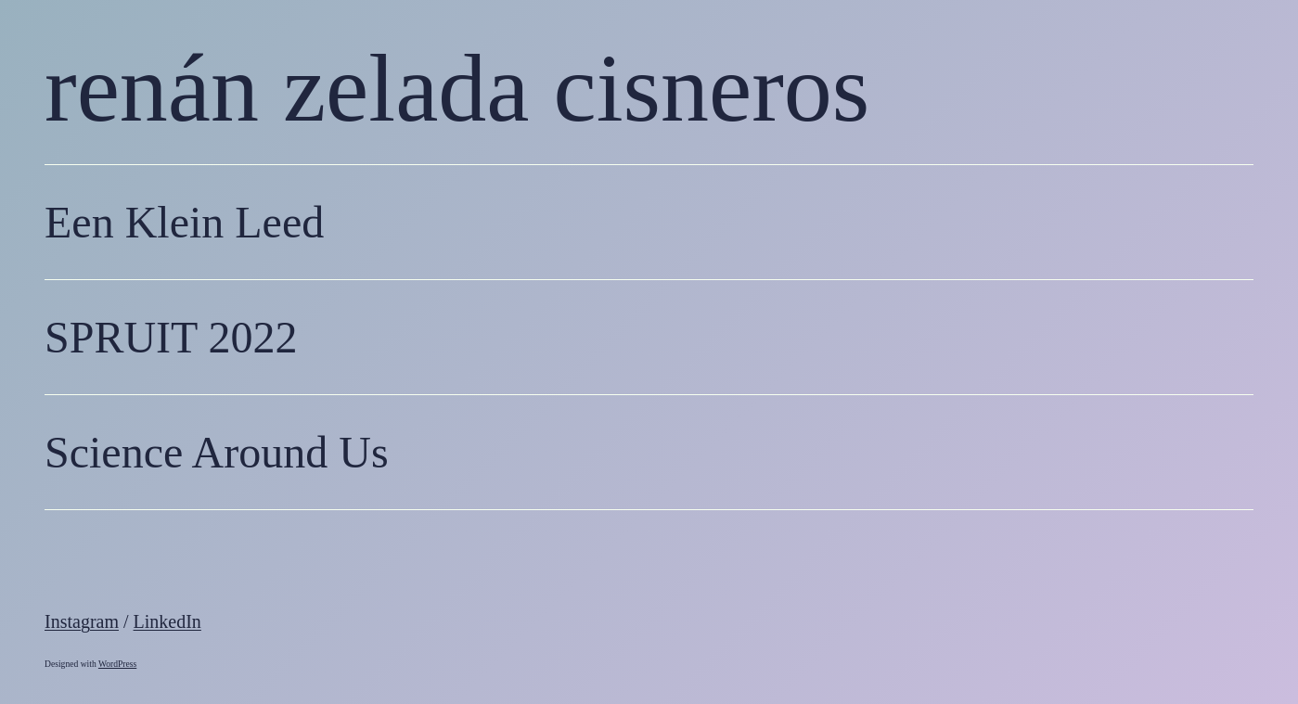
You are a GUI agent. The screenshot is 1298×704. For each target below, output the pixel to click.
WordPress (117, 664)
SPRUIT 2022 (171, 337)
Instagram (82, 621)
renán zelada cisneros (457, 87)
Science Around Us (217, 452)
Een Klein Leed (184, 222)
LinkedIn (167, 621)
